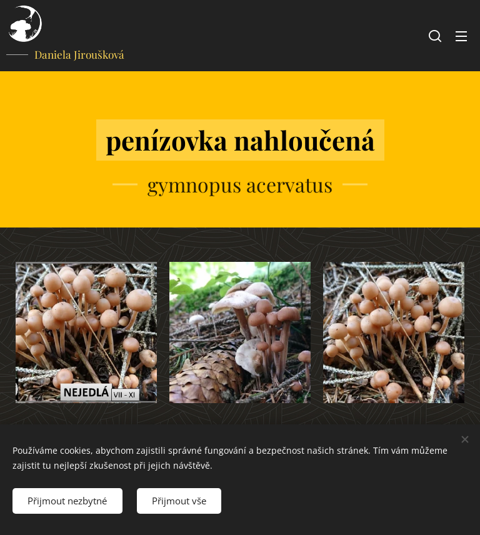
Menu (461, 36)
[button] (435, 35)
